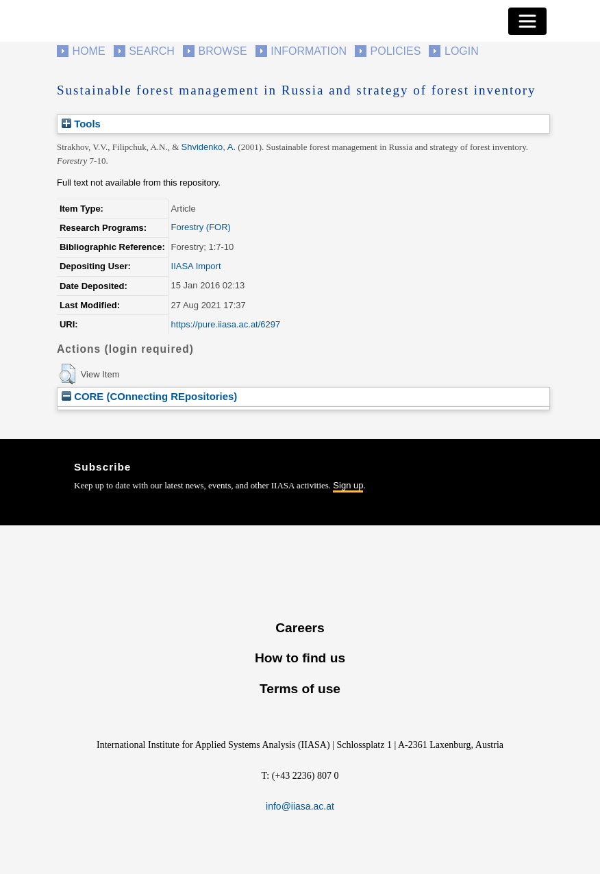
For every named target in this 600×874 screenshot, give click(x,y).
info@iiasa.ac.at (300, 806)
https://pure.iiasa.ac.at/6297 (226, 324)
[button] (67, 374)
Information (309, 51)
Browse (222, 51)
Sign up (348, 485)
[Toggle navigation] (527, 21)
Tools (81, 123)
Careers (299, 628)
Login (462, 51)
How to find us (300, 658)
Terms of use (300, 689)
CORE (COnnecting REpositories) (149, 396)
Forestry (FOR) (201, 227)
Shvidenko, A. (209, 147)
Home (89, 51)
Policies (396, 51)
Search (152, 51)
